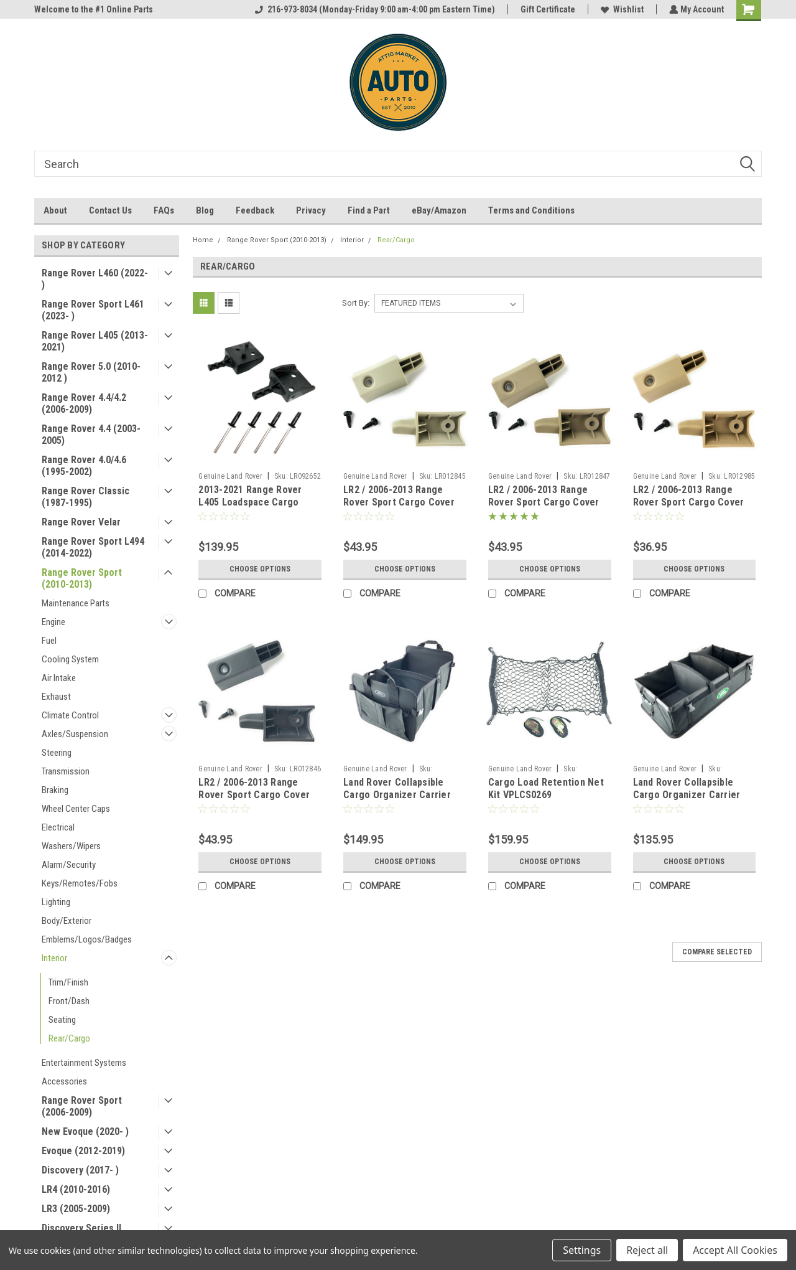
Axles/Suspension (75, 734)
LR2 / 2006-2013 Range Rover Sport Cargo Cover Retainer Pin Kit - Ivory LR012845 (399, 508)
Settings (582, 1250)
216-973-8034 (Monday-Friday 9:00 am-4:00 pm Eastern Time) (374, 9)
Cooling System (70, 659)
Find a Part (369, 210)
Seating (62, 1019)
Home (203, 240)
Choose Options (260, 569)
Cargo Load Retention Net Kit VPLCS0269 (546, 788)
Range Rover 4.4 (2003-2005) (91, 434)
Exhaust (56, 696)
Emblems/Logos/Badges (87, 939)
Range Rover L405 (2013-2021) (95, 341)
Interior (54, 958)
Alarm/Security (69, 864)
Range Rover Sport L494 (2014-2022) (93, 547)
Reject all (647, 1250)
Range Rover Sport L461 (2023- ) (93, 310)
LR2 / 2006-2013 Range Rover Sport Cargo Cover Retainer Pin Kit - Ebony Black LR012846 (254, 800)
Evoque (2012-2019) (83, 1151)
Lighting (56, 902)
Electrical (58, 827)
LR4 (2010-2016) (76, 1189)
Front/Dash (69, 1001)
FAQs (164, 210)
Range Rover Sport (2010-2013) (82, 578)
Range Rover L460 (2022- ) (95, 279)
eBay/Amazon (439, 210)
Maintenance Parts (75, 603)
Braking (55, 790)
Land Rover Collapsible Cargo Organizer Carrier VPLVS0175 (397, 794)
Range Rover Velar (81, 522)
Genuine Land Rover (230, 476)
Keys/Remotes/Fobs (80, 883)
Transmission (66, 771)
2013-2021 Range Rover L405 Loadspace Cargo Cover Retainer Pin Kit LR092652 (250, 508)
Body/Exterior (66, 920)
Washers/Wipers (71, 846)
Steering (57, 752)
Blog (205, 210)
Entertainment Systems (84, 1062)
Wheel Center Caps (76, 808)
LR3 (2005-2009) (76, 1209)
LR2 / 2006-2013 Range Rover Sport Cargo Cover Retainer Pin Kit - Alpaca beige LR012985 (688, 508)
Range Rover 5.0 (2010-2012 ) (91, 372)
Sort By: (355, 303)
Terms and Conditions (531, 210)
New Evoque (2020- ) (85, 1131)
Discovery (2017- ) (80, 1170)
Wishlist (620, 9)
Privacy (311, 210)
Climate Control (70, 715)
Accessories (64, 1081)
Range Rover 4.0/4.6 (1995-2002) (84, 465)
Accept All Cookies (735, 1250)
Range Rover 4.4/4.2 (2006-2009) (84, 403)
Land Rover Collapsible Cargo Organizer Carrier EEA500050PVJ (687, 794)
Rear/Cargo (69, 1038)
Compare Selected (717, 952)
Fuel (49, 640)
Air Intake (59, 678)
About (55, 210)
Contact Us (110, 210)
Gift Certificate (546, 9)
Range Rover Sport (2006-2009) (82, 1106)
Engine (53, 622)
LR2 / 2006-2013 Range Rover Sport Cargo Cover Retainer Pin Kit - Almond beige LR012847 (543, 508)
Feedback (255, 210)
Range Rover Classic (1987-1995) (85, 497)
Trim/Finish (68, 982)
